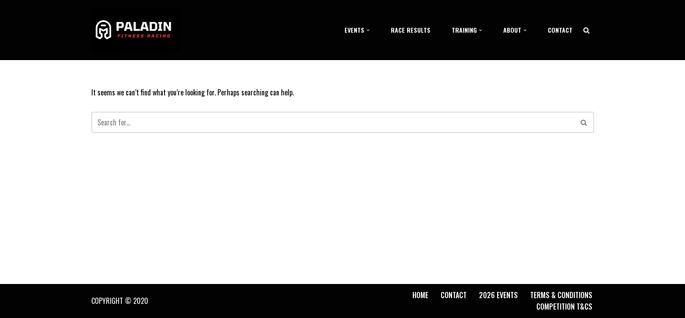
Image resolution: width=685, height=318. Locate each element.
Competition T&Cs (564, 306)
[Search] (586, 30)
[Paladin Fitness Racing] (135, 30)
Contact (560, 29)
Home (420, 295)
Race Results (410, 29)
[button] (368, 30)
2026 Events (498, 295)
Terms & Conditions (561, 295)
